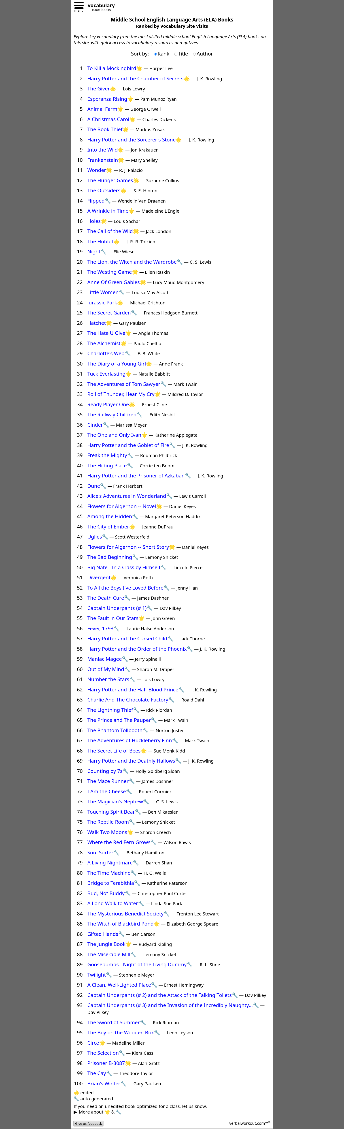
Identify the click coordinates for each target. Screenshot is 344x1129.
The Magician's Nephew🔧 (118, 801)
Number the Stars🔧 (111, 679)
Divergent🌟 (102, 577)
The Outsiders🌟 (107, 190)
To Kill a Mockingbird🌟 (114, 68)
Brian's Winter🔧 (107, 1083)
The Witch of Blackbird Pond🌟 (123, 923)
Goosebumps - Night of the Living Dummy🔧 (140, 964)
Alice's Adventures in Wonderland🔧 (129, 495)
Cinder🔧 (98, 424)
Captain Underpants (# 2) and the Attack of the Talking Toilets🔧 (162, 995)
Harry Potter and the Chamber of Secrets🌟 (138, 78)
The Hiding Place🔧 (110, 465)
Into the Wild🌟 (105, 149)
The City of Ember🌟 (111, 526)
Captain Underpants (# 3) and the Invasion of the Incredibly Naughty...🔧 (173, 1005)
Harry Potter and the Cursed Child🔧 (130, 638)
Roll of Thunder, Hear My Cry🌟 (124, 394)
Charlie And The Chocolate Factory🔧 (130, 699)
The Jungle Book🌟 (109, 944)
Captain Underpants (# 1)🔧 (120, 608)
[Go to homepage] (99, 6)
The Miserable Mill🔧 (111, 954)
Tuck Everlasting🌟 (109, 373)
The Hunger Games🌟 (113, 180)
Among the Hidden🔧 (112, 516)
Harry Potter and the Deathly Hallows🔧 (134, 760)
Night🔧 (97, 251)
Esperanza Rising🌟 (110, 98)
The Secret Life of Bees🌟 (117, 750)
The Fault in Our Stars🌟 (115, 618)
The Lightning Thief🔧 (113, 709)
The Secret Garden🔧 (112, 312)
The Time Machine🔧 (112, 872)
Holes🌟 (97, 221)
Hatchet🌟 (99, 322)
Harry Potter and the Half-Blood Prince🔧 (136, 689)
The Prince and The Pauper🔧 (122, 719)
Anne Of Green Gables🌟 (116, 282)
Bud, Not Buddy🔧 (109, 893)
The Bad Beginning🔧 (112, 557)
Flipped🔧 (99, 200)
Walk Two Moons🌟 (110, 832)
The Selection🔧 (106, 1052)
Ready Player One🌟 (111, 404)
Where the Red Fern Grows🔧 (122, 842)
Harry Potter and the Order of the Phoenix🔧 (140, 648)
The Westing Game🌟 (112, 271)
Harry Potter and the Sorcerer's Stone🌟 (134, 139)
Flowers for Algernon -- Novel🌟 (124, 506)
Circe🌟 (96, 1042)
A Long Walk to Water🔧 (115, 903)
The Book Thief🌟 (108, 129)
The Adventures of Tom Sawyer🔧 (126, 384)
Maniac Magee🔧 (107, 658)
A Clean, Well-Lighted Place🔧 (122, 984)
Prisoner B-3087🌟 (109, 1063)
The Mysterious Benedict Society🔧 (128, 913)
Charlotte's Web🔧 (109, 353)
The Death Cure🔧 (108, 597)
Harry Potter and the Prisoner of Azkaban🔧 (139, 475)
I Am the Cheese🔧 (109, 791)
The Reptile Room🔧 (111, 821)
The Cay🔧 (99, 1073)
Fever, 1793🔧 (103, 628)
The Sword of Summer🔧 (116, 1022)
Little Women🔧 (106, 292)
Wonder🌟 (99, 170)
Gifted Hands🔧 (105, 933)
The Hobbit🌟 (103, 241)
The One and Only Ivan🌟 (117, 434)
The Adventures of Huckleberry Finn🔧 (132, 740)
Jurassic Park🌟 (105, 302)
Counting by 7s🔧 (108, 771)
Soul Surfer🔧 (103, 852)
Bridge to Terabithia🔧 (113, 882)
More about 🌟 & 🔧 (100, 1112)
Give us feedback (89, 1123)
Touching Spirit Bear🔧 (114, 811)
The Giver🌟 (101, 88)
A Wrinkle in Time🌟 (111, 210)
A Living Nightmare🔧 (113, 862)
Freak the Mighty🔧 (110, 455)
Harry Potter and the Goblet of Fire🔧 (131, 445)
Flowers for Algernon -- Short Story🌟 (131, 546)
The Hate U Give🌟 (109, 332)
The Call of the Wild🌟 (113, 231)
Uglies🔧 (97, 536)
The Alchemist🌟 (107, 343)
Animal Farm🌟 (105, 108)
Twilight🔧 (99, 974)
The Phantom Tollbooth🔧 (118, 730)
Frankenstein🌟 (105, 159)
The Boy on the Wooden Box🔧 (123, 1032)
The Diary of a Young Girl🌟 (119, 363)
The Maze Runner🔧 (111, 781)
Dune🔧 (96, 485)
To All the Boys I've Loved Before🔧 (128, 587)
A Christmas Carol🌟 (111, 119)
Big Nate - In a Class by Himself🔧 (127, 567)
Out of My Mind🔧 (108, 669)
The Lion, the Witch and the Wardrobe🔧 (135, 261)
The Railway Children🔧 (115, 414)
